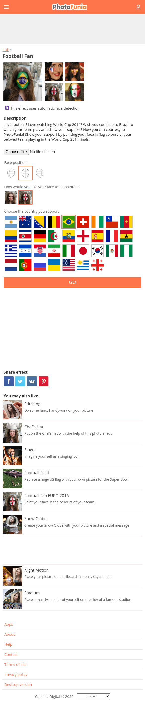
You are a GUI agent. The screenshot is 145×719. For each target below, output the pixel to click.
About (9, 634)
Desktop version (18, 684)
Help (8, 644)
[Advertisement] (72, 28)
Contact (11, 654)
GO (72, 282)
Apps (8, 624)
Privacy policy (15, 674)
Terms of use (15, 664)
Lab (6, 49)
